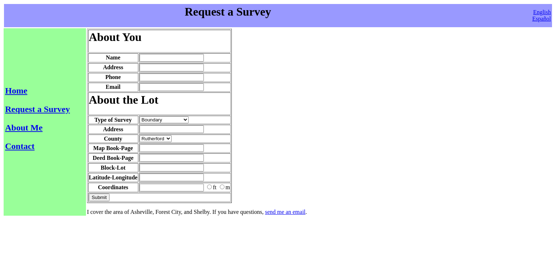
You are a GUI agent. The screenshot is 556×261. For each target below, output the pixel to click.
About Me (23, 127)
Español (541, 19)
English (542, 12)
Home (16, 90)
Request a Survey (37, 109)
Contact (19, 146)
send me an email (285, 212)
